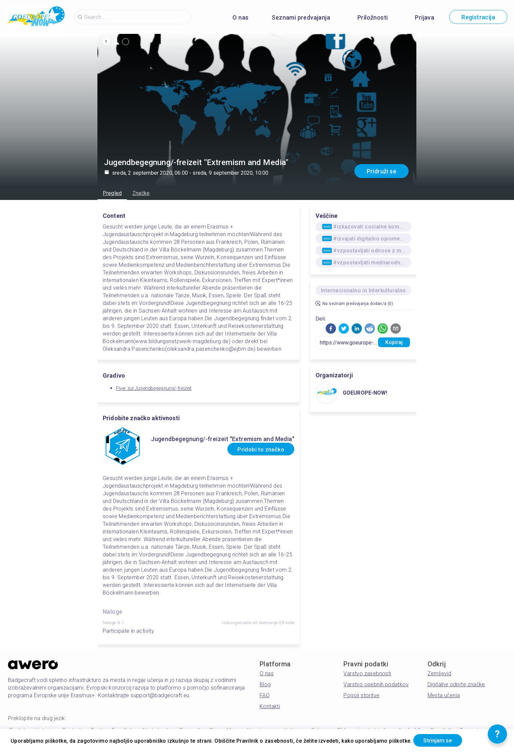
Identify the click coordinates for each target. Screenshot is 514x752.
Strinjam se (441, 739)
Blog (265, 684)
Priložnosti (372, 17)
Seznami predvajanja (301, 17)
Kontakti (270, 706)
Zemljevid (439, 673)
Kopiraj (394, 342)
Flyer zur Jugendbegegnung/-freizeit (154, 388)
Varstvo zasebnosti (367, 673)
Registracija (478, 17)
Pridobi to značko (257, 449)
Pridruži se (381, 171)
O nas (240, 17)
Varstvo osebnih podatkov (376, 684)
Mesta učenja (444, 695)
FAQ (265, 695)
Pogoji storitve (361, 695)
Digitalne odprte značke (456, 684)
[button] (330, 328)
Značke (141, 193)
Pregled (112, 193)
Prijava (424, 17)
